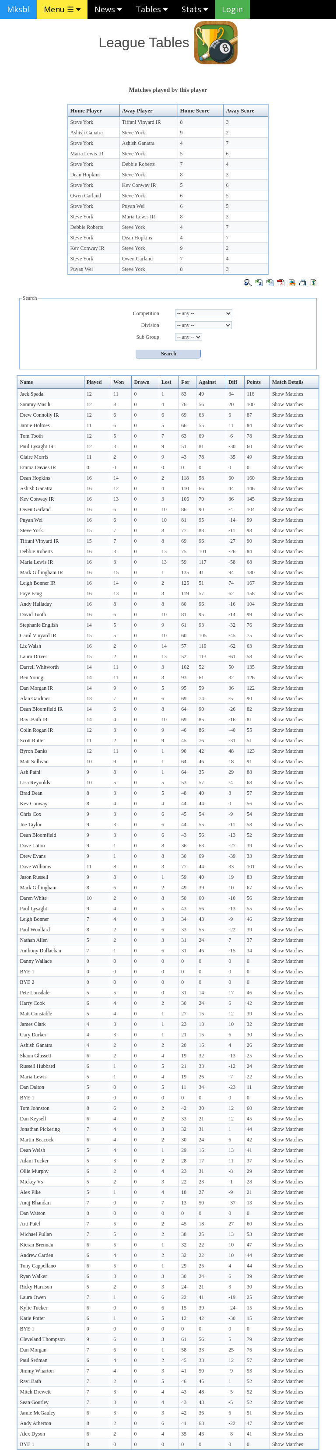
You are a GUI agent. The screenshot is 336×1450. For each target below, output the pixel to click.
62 (231, 593)
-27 (231, 541)
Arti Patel (30, 1224)
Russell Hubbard (37, 1066)
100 (251, 404)
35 (201, 772)
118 (185, 478)
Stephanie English (39, 625)
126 (251, 677)
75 (183, 551)
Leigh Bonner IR (37, 583)
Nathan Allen (34, 940)
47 (249, 1245)
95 (201, 520)
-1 (230, 1182)
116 (251, 394)
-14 (231, 520)
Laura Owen (33, 1297)
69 (183, 415)
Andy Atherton (35, 1423)
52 (183, 656)
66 (183, 425)
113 (202, 656)
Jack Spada (31, 394)
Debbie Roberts (138, 164)
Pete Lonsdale (34, 993)
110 (185, 488)
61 (183, 625)
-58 (231, 562)
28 (183, 1161)
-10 (231, 898)
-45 (231, 635)
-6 (230, 436)
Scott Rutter (32, 740)
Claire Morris (34, 457)
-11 (231, 530)
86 (183, 509)
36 (231, 499)
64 (183, 709)
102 (185, 667)
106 (185, 499)
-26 (231, 551)
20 (231, 404)
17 (231, 993)
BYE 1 (27, 972)
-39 (231, 856)
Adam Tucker (34, 1161)
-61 (231, 656)
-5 (230, 698)
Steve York (82, 122)
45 (183, 740)
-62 (231, 646)
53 (183, 782)
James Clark (33, 1024)
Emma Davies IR (38, 467)
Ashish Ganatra (86, 133)
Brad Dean (31, 793)
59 (183, 562)
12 (89, 394)
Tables (152, 9)
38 (183, 1234)
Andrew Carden (36, 1255)
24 (201, 940)
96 (201, 541)
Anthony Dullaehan (40, 951)
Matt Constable (36, 1014)
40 (201, 793)
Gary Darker (33, 1035)
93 (201, 625)
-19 (231, 1297)
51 (183, 446)
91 (249, 761)
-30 (231, 446)
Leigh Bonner (34, 919)
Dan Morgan (33, 1350)
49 (201, 394)
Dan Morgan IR (36, 688)
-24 (231, 1308)
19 (231, 877)
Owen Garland (85, 196)
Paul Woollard (34, 930)
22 (249, 1077)
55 (201, 425)
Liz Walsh (30, 646)
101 (202, 551)
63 (201, 415)
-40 (231, 730)
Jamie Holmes (34, 425)
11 (116, 394)
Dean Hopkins (85, 175)
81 (201, 446)
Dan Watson (32, 1213)
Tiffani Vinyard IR (141, 122)
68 (249, 562)
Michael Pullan (36, 1234)
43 (183, 457)
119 (185, 593)
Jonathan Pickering (40, 1129)
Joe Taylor (31, 825)
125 (185, 583)
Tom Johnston (34, 1108)
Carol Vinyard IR (38, 635)
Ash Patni (30, 772)
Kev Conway (33, 803)
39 (249, 846)
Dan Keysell (33, 1119)
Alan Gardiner (35, 698)
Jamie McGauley (38, 1413)
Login (232, 9)
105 (202, 635)
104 (251, 509)
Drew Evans (33, 856)
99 (249, 520)
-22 (231, 930)
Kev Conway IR (139, 185)
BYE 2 (27, 982)
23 (183, 1024)
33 (249, 856)
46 (183, 730)
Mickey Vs (31, 1182)
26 (249, 1045)
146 (251, 488)
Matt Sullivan (34, 761)
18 (231, 761)
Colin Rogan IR (36, 730)
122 (251, 688)
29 (231, 772)
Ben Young (31, 677)
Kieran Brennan (36, 1245)
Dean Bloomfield (38, 835)
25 (249, 1056)
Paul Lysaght (33, 909)
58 (201, 478)
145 (251, 499)
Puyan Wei (133, 206)
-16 (231, 604)
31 (183, 940)
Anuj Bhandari (35, 1203)
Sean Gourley (34, 1402)
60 (249, 446)
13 (116, 499)
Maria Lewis (33, 1077)
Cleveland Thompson (42, 1339)
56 (201, 404)
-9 (230, 814)
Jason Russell (34, 877)
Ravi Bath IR (33, 719)
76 (183, 404)
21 (183, 1035)
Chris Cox (30, 814)
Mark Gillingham (38, 888)
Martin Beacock (36, 1140)
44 (231, 488)
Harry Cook (32, 1003)
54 (201, 814)
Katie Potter (32, 1318)
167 (251, 583)
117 (202, 562)
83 (183, 394)
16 (89, 478)
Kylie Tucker (33, 1308)
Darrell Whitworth (39, 667)
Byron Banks (33, 751)
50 (231, 667)
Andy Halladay (36, 604)
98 (249, 530)
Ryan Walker (33, 1276)
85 (201, 719)
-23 (231, 1087)
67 (249, 888)
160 (251, 478)
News (108, 9)
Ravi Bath (30, 1381)
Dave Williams (35, 867)
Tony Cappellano (38, 1266)
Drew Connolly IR (39, 415)
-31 (231, 740)
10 (164, 509)
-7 (230, 1077)
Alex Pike (30, 1192)
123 (251, 751)
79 (249, 1339)
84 (249, 425)
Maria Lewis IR (87, 154)
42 (201, 751)
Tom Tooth (31, 436)
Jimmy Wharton (36, 1371)
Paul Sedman (33, 1360)
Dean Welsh (32, 1150)
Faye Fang (31, 593)
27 (183, 1014)
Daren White (33, 898)
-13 (231, 835)
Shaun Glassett (35, 1056)
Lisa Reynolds (35, 782)
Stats (195, 9)
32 (231, 677)
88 (201, 530)
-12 (231, 1066)
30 (183, 856)
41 (201, 572)
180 (251, 572)
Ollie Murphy (34, 1171)
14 (116, 478)
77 (183, 530)
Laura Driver (33, 656)
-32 (231, 625)
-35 (231, 457)
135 (185, 572)
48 (231, 751)
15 (89, 530)
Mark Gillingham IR (41, 572)
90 (201, 509)
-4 (230, 509)
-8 (230, 1171)
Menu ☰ (62, 9)
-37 (231, 1203)
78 (249, 436)
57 (201, 593)
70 (201, 499)
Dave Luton (32, 846)
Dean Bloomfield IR (41, 709)
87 (249, 415)
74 (231, 583)
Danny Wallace (36, 961)
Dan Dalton (32, 1087)
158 (251, 593)
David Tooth (33, 614)
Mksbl (18, 9)
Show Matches (287, 394)
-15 (231, 951)
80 (183, 604)
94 (231, 572)
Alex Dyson (32, 1434)
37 (249, 940)
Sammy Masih (35, 404)
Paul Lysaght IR (36, 446)
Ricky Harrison (36, 1287)
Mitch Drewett (35, 1392)
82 (249, 709)
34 (231, 394)
